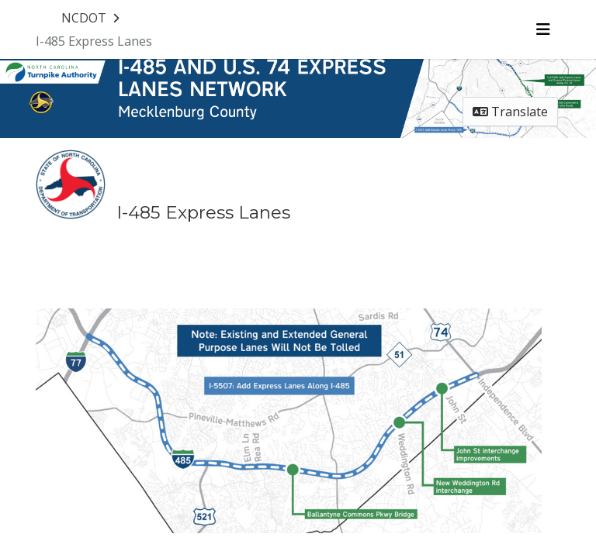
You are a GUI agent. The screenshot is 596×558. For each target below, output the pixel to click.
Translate (510, 111)
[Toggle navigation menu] (543, 29)
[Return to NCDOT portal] (92, 17)
